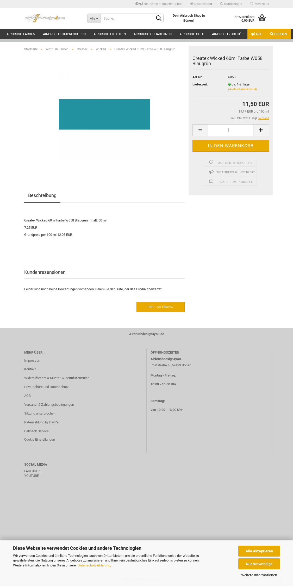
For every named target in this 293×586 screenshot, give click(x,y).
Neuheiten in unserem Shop (159, 4)
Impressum (32, 360)
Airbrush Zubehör (228, 34)
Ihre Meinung (160, 307)
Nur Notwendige (259, 564)
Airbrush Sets (191, 34)
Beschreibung (42, 195)
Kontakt (30, 369)
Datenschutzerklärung (94, 565)
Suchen (278, 34)
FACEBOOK (32, 471)
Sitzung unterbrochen (39, 413)
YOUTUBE (31, 476)
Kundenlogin (231, 4)
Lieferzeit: (200, 84)
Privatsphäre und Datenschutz (46, 387)
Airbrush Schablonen (153, 34)
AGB (27, 396)
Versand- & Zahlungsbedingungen (49, 404)
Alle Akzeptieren (259, 551)
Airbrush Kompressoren (64, 34)
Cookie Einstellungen (39, 439)
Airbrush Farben (21, 34)
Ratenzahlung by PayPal (41, 422)
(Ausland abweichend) (242, 89)
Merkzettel (259, 4)
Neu (256, 34)
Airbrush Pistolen (109, 34)
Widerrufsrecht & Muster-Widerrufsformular (56, 378)
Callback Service (36, 431)
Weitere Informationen (259, 575)
